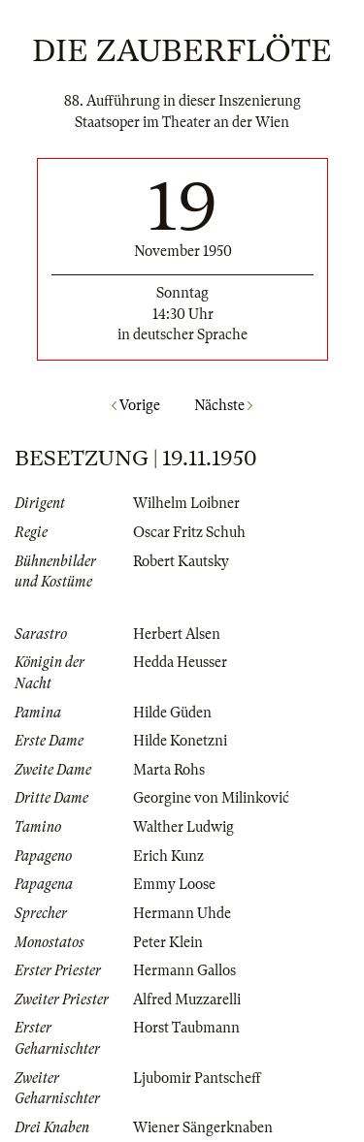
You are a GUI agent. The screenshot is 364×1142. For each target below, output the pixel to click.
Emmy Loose (174, 884)
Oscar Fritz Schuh (189, 532)
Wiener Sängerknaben (203, 1127)
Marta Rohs (169, 769)
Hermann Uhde (182, 913)
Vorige (136, 405)
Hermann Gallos (184, 970)
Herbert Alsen (176, 634)
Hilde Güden (172, 712)
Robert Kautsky (181, 561)
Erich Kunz (168, 856)
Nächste (223, 405)
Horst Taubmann (186, 1027)
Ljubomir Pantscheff (197, 1078)
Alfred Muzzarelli (187, 999)
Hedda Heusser (180, 662)
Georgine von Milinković (211, 798)
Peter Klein (168, 942)
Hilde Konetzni (180, 740)
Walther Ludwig (183, 827)
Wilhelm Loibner (186, 503)
